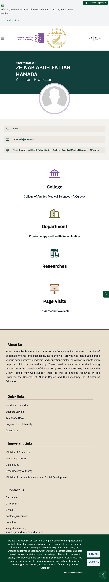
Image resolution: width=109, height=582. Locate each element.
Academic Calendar (17, 405)
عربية (100, 38)
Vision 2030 (12, 464)
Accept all (94, 562)
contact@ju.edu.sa (16, 516)
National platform (16, 458)
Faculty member (25, 62)
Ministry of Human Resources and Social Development (36, 477)
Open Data (12, 430)
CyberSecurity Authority (19, 470)
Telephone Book (15, 417)
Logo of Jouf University (19, 424)
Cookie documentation (73, 572)
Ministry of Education (18, 452)
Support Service (15, 411)
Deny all (93, 554)
